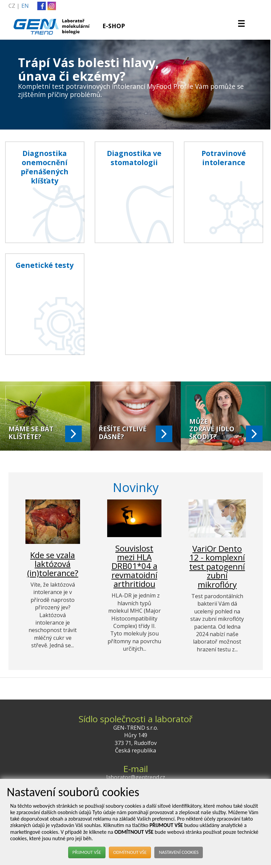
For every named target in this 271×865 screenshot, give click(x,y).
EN (25, 5)
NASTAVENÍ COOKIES (178, 852)
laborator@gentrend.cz (135, 777)
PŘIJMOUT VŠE (87, 852)
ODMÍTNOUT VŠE (130, 852)
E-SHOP (113, 26)
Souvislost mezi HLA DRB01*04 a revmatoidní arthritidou (134, 566)
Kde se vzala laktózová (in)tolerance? (52, 563)
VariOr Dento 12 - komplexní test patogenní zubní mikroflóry (217, 566)
